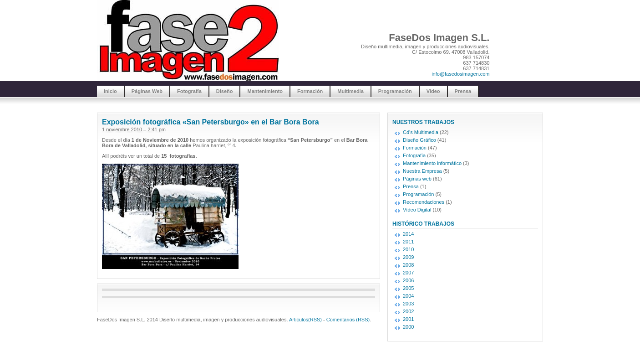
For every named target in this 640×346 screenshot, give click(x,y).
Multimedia (350, 91)
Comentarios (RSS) (348, 319)
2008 (408, 265)
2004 (408, 296)
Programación (395, 91)
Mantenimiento (265, 91)
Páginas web (417, 178)
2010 (408, 249)
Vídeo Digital (417, 209)
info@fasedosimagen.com (460, 74)
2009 (408, 257)
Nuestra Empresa (422, 171)
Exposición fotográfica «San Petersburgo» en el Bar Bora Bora (210, 122)
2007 (408, 272)
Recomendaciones (423, 202)
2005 (408, 288)
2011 (408, 241)
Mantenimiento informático (432, 163)
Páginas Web (147, 91)
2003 (408, 303)
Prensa (463, 91)
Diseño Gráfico (419, 140)
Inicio (110, 91)
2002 (408, 311)
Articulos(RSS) (305, 319)
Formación (310, 91)
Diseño (224, 91)
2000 (408, 327)
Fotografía (189, 91)
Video (433, 91)
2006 (408, 280)
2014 (408, 234)
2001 (408, 319)
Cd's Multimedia (420, 132)
